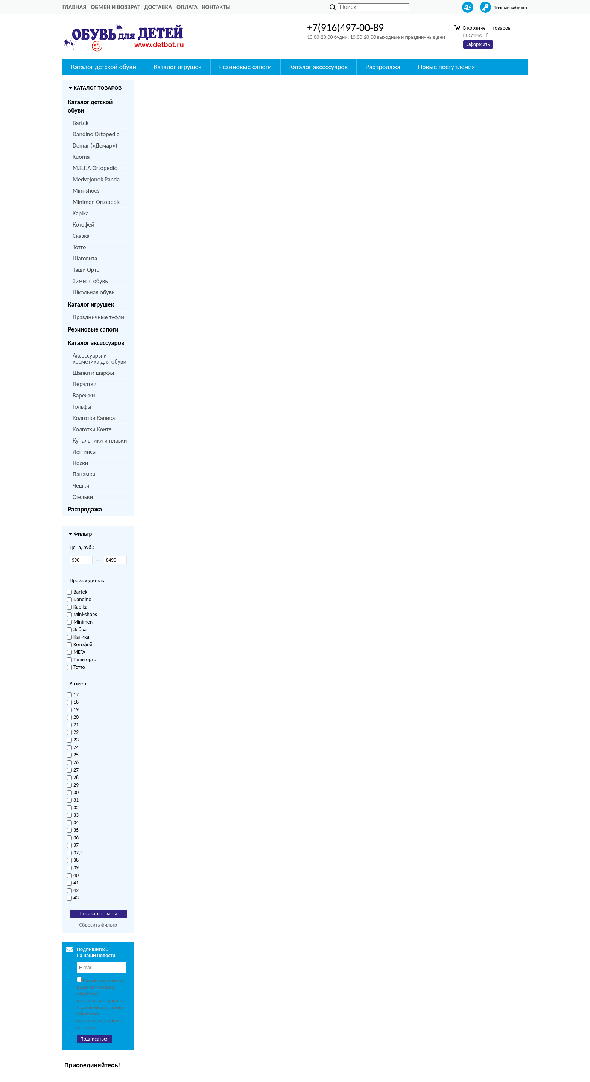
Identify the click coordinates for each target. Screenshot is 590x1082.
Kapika (80, 213)
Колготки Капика (94, 418)
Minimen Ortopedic (96, 201)
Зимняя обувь (90, 281)
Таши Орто (86, 269)
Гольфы (82, 406)
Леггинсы (84, 451)
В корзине (487, 28)
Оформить (478, 44)
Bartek (80, 122)
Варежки (84, 395)
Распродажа (85, 509)
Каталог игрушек (91, 305)
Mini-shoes (86, 190)
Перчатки (85, 384)
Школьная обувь (94, 292)
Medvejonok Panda (96, 179)
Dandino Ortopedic (96, 134)
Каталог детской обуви (90, 106)
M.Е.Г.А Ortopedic (95, 168)
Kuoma (81, 156)
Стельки (83, 497)
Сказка (81, 235)
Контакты (216, 7)
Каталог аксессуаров (96, 343)
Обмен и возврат (115, 7)
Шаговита (85, 258)
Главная (74, 7)
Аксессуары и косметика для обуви (99, 358)
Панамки (84, 474)
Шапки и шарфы (93, 372)
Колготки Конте (92, 429)
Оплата (187, 7)
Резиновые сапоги (93, 329)
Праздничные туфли (98, 317)
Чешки (81, 485)
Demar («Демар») (95, 145)
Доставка (158, 7)
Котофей (83, 224)
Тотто (79, 247)
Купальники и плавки (100, 440)
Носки (80, 463)
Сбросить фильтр (98, 925)
